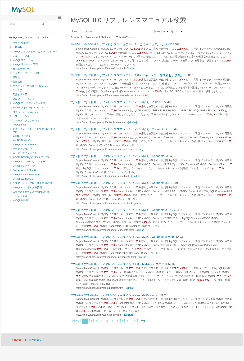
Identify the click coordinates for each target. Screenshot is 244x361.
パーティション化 (22, 148)
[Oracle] (20, 340)
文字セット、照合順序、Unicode (30, 86)
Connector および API (24, 170)
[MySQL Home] (24, 14)
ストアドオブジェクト (25, 153)
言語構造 (17, 81)
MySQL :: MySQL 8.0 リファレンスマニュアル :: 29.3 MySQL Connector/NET (121, 183)
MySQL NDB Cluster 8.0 (25, 144)
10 (133, 321)
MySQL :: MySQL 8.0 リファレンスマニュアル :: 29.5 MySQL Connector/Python (123, 236)
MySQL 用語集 (20, 200)
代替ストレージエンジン (26, 112)
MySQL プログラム (23, 60)
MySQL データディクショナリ (29, 103)
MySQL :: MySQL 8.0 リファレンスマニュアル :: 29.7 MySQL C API (115, 294)
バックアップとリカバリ (26, 73)
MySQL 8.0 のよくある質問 (27, 187)
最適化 (16, 77)
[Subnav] (11, 47)
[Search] (43, 24)
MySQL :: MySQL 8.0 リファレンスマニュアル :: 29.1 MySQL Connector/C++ (121, 129)
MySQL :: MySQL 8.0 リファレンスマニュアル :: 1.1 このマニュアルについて (121, 44)
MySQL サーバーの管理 (25, 64)
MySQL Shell (19, 124)
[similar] (131, 68)
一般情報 (17, 47)
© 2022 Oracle (36, 340)
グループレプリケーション (27, 120)
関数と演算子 (20, 94)
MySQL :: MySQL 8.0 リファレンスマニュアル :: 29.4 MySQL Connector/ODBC (123, 210)
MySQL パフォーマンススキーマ (30, 161)
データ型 (17, 90)
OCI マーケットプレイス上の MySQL (33, 183)
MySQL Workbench (23, 179)
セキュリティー (21, 68)
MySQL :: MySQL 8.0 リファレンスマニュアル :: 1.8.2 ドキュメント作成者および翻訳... (128, 75)
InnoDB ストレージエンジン (28, 107)
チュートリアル (21, 56)
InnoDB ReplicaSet (22, 140)
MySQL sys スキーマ (24, 166)
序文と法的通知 (21, 43)
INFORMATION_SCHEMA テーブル (31, 157)
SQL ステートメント (24, 99)
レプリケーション (22, 116)
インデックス (20, 196)
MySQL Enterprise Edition (26, 174)
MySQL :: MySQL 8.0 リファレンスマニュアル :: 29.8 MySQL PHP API (117, 102)
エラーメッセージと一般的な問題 (31, 191)
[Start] (59, 17)
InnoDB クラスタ (22, 136)
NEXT (142, 321)
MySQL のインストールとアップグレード (35, 51)
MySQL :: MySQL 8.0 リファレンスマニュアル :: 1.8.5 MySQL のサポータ (119, 264)
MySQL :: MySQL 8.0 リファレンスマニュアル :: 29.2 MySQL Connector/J (119, 156)
